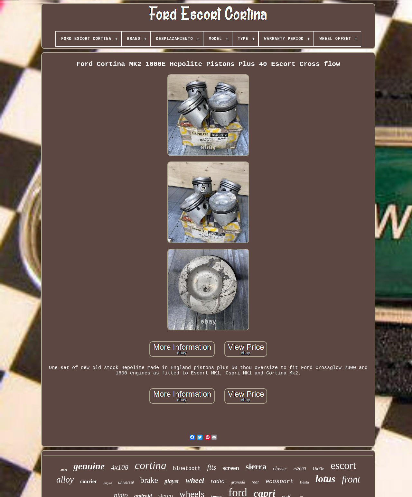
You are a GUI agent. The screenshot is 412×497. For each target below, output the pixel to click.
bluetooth (187, 469)
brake (149, 480)
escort (343, 465)
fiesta (304, 482)
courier (88, 481)
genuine (89, 466)
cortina (150, 465)
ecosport (279, 481)
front (351, 479)
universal (126, 482)
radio (217, 480)
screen (231, 468)
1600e (318, 468)
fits (211, 467)
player (171, 481)
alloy (65, 479)
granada (238, 482)
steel (64, 470)
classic (280, 468)
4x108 (119, 467)
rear (255, 482)
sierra (256, 466)
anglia (108, 483)
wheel (195, 480)
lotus (325, 478)
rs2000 (299, 468)
